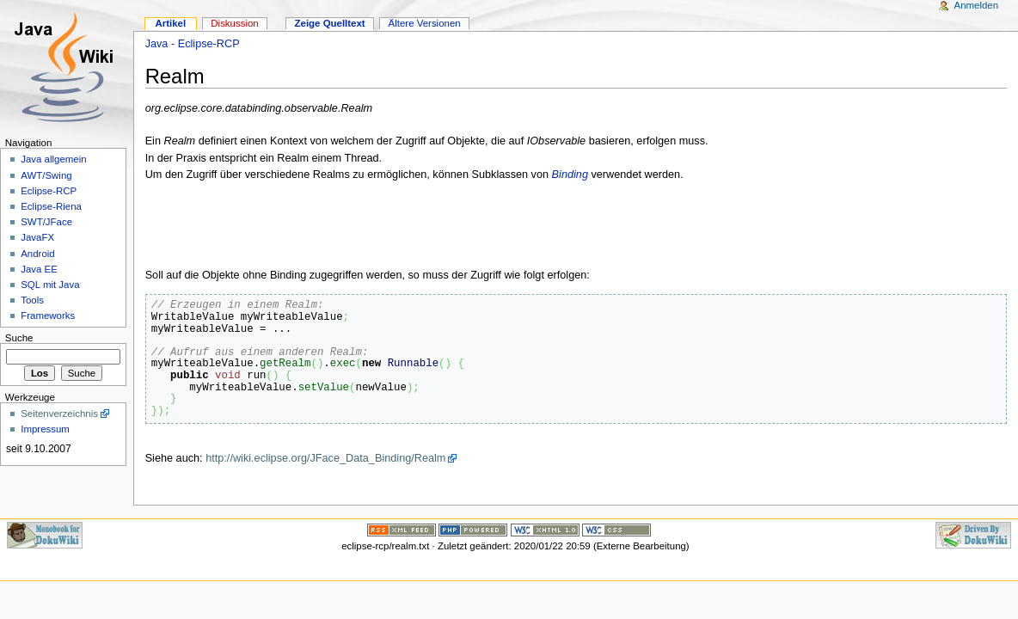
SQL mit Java (50, 284)
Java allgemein (53, 159)
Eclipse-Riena (51, 206)
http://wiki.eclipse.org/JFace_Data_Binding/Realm (325, 458)
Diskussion (234, 23)
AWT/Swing (46, 175)
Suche (19, 338)
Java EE (39, 269)
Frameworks (48, 315)
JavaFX (37, 237)
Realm (175, 76)
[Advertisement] (346, 225)
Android (37, 253)
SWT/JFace (46, 222)
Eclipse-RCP (49, 191)
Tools (32, 300)
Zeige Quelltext (330, 23)
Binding (570, 175)
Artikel (170, 23)
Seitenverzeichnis (59, 413)
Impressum (45, 429)
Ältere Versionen (425, 23)
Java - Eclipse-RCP (192, 44)
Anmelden (976, 5)
